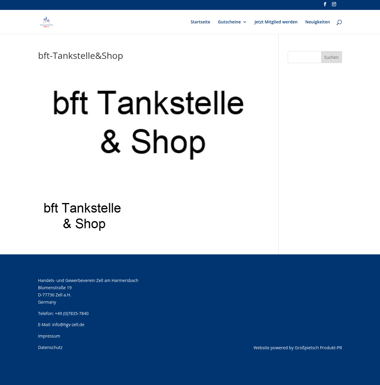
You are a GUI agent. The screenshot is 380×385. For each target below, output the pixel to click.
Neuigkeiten (317, 22)
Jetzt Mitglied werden (276, 22)
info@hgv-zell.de (68, 324)
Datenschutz (50, 347)
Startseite (200, 22)
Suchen (331, 57)
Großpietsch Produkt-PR (318, 347)
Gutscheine (229, 22)
